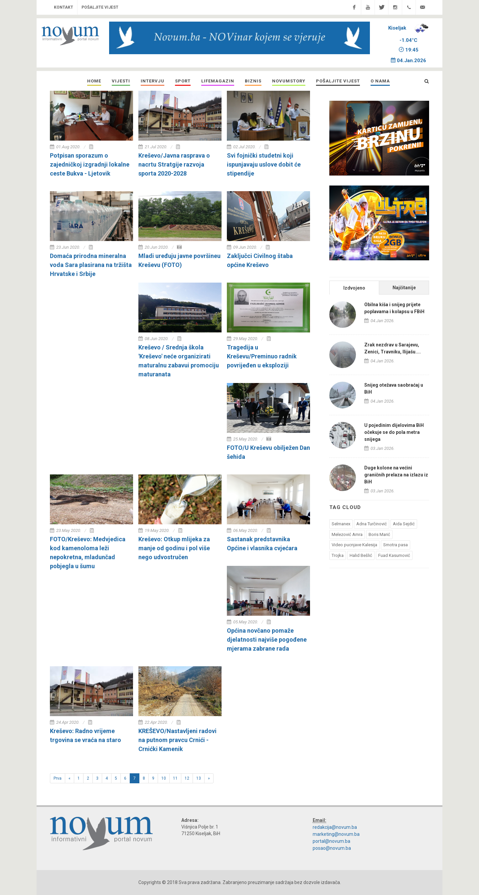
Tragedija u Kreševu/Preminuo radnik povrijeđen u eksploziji (262, 356)
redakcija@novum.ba (335, 827)
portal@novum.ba (331, 841)
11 (177, 778)
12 (189, 778)
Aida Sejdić (404, 523)
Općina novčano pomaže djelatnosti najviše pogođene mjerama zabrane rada (267, 639)
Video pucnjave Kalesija (354, 544)
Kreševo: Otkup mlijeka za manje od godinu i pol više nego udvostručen (174, 548)
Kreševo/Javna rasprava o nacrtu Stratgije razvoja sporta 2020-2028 (174, 164)
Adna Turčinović (371, 523)
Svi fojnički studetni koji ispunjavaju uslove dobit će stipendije (264, 164)
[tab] (354, 287)
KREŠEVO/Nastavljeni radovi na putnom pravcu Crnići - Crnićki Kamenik (177, 739)
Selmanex (341, 523)
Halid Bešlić (361, 555)
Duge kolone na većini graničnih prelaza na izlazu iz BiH (396, 474)
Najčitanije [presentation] (404, 287)
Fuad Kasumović (394, 555)
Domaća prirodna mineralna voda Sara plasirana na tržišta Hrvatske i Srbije (91, 264)
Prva (58, 778)
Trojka (338, 555)
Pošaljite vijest (99, 7)
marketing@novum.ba (336, 834)
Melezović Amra (347, 534)
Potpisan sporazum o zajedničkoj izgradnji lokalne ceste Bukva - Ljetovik (89, 164)
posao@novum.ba (332, 848)
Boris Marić (379, 534)
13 (200, 778)
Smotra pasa (395, 544)
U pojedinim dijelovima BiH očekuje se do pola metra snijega (394, 432)
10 (165, 778)
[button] (121, 81)
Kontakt (63, 7)
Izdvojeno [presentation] (354, 288)
